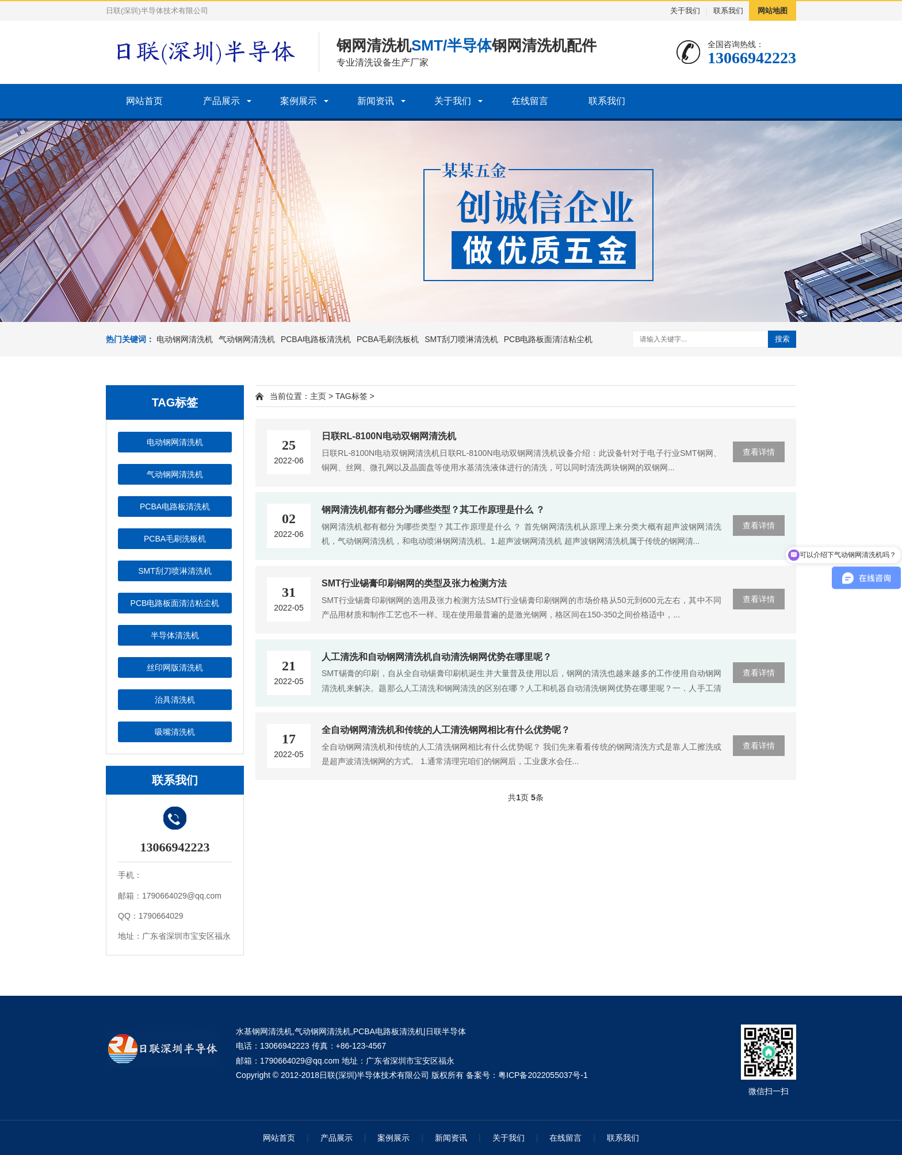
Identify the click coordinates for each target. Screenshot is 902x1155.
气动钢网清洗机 (247, 339)
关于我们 (685, 10)
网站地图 (773, 10)
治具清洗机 (175, 699)
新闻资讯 (375, 101)
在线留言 (529, 101)
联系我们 (728, 10)
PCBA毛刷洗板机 (388, 339)
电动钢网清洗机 (184, 339)
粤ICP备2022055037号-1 (543, 1075)
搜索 (782, 339)
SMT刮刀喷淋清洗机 (461, 339)
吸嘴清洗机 (175, 731)
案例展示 (298, 101)
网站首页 (144, 101)
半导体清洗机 (175, 635)
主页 (318, 396)
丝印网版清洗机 (175, 667)
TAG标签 (351, 396)
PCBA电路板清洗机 (316, 339)
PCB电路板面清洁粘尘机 (548, 339)
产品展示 (221, 101)
